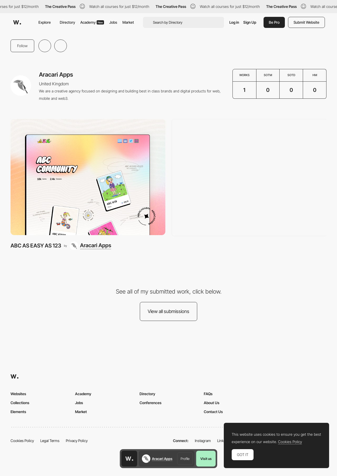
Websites (18, 393)
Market (128, 22)
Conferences (150, 402)
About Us (211, 402)
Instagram (203, 440)
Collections (20, 402)
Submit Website (306, 22)
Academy (92, 22)
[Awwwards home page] (129, 459)
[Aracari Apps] (90, 245)
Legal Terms (50, 440)
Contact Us (213, 411)
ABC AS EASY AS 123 (36, 245)
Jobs (113, 22)
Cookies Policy (22, 440)
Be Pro (274, 22)
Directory (67, 22)
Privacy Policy (77, 440)
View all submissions (168, 311)
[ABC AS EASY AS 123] (88, 177)
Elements (18, 411)
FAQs (208, 393)
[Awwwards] (17, 22)
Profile (185, 459)
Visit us (206, 459)
